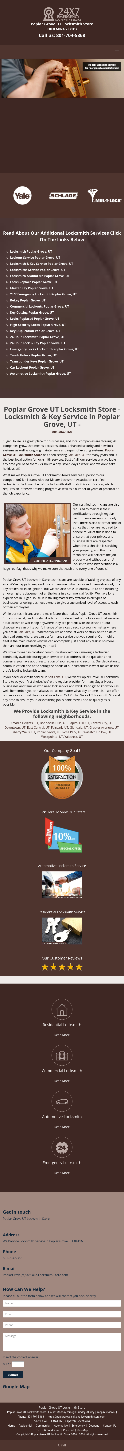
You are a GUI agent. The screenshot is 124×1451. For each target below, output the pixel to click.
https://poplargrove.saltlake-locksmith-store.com (76, 1416)
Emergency (78, 1425)
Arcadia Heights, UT (24, 723)
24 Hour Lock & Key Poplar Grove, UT (37, 343)
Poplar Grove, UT (49, 732)
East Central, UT (38, 727)
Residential (25, 1425)
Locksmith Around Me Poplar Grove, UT (40, 276)
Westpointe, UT (52, 737)
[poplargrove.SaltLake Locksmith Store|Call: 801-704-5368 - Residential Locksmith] (62, 1025)
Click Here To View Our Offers (61, 812)
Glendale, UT (79, 727)
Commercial (43, 1425)
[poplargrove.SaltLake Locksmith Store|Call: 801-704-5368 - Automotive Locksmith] (62, 1117)
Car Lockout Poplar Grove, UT (32, 367)
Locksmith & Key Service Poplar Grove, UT (41, 264)
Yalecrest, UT (73, 737)
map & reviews (106, 1412)
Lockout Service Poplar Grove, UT (35, 257)
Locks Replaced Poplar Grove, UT (34, 319)
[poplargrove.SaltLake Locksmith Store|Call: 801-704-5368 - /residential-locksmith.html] (62, 1009)
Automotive (61, 1425)
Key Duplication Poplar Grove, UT (35, 331)
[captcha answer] (18, 1364)
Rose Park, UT (72, 732)
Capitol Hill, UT (78, 723)
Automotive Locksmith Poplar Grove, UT (40, 373)
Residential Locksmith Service (62, 912)
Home (11, 1425)
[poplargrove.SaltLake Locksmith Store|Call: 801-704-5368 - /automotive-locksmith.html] (62, 1101)
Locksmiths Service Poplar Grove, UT (37, 270)
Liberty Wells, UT (23, 732)
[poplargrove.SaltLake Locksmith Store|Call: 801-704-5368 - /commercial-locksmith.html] (62, 1055)
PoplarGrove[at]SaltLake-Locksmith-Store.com (35, 1275)
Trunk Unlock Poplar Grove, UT (33, 355)
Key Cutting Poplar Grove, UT (32, 312)
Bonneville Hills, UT (53, 723)
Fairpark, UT (59, 727)
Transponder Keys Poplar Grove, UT (37, 361)
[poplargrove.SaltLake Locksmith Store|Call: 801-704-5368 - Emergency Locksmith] (62, 1163)
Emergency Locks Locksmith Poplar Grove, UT (44, 349)
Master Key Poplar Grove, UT (31, 288)
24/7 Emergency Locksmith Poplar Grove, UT (43, 294)
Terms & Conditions (47, 1430)
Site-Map (82, 1430)
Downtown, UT (15, 727)
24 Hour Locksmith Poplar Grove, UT (37, 337)
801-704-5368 (70, 35)
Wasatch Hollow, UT (97, 732)
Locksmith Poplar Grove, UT (31, 251)
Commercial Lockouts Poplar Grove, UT (39, 306)
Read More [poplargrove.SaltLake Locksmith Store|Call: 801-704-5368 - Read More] (62, 1035)
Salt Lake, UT (77, 455)
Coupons (94, 1425)
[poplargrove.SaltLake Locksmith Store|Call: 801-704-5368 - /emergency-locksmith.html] (62, 1147)
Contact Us (109, 1425)
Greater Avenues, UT (104, 727)
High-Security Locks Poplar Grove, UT (38, 325)
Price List (68, 1430)
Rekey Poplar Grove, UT (27, 300)
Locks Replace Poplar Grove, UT (33, 282)
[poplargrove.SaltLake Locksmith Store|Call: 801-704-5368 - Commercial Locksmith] (62, 1071)
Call (62, 1445)
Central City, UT (102, 723)
